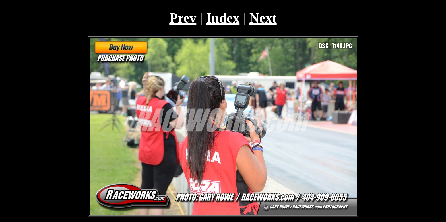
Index (222, 17)
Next (263, 17)
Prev (182, 17)
